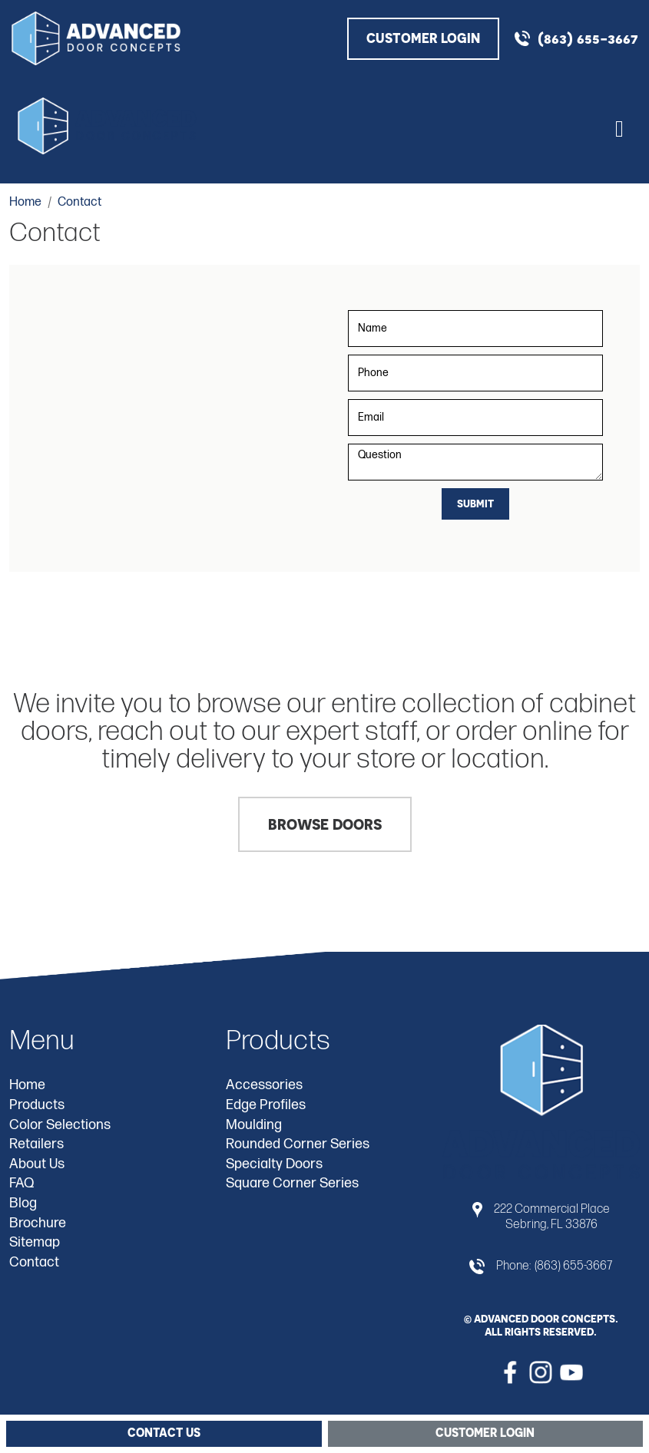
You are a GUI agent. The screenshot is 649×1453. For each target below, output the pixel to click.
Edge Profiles (266, 1105)
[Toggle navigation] (619, 126)
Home (27, 1085)
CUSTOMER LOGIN (423, 38)
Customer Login (485, 1432)
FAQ (21, 1183)
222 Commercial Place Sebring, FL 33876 (552, 1216)
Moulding (254, 1125)
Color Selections (60, 1125)
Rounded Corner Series (297, 1144)
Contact (34, 1262)
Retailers (36, 1144)
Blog (23, 1203)
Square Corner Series (292, 1183)
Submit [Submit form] (475, 503)
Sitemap (34, 1242)
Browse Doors (325, 824)
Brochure (37, 1223)
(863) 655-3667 (587, 38)
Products (37, 1105)
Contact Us (163, 1432)
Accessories (264, 1085)
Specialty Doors (274, 1164)
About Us (37, 1164)
